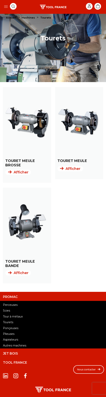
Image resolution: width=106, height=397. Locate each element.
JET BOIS (10, 353)
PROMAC (10, 297)
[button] (88, 369)
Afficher (21, 172)
